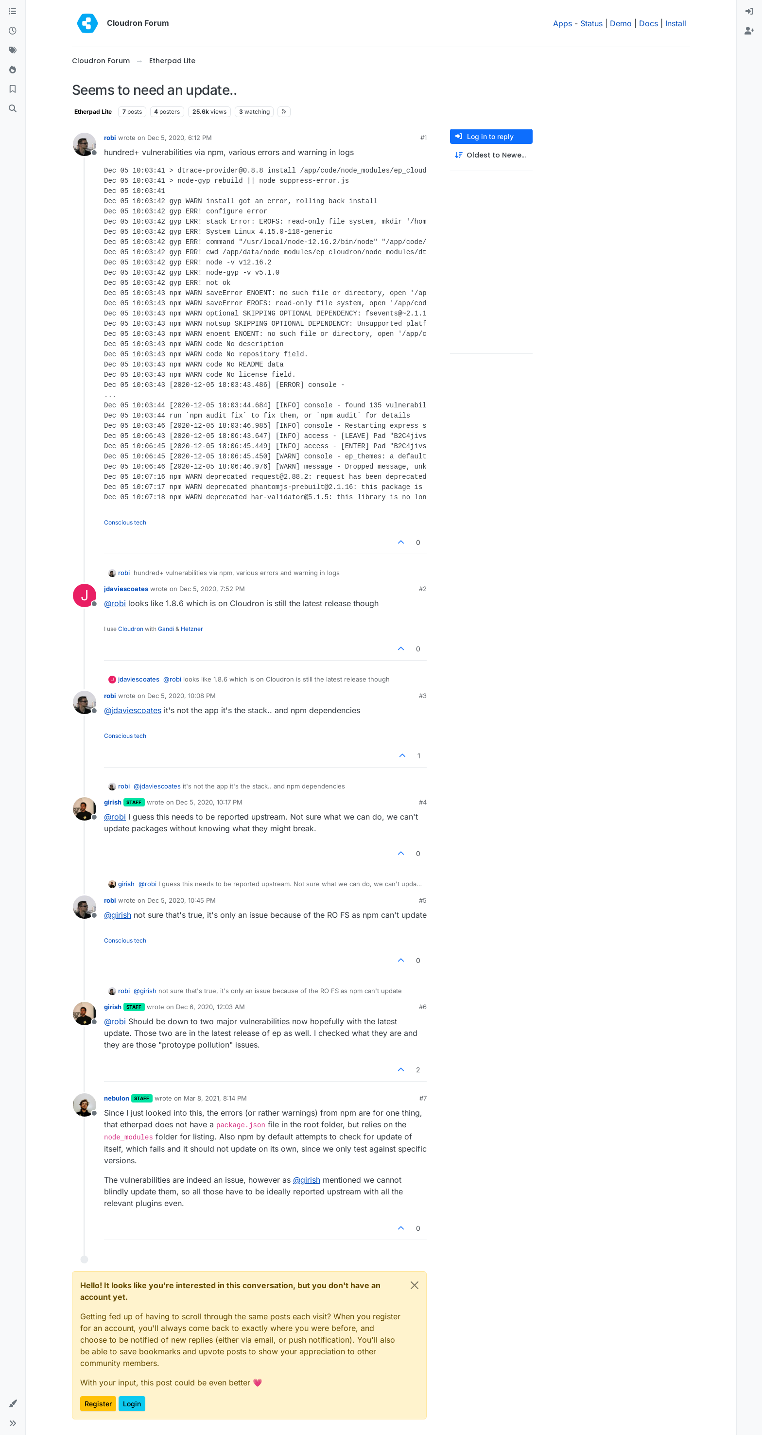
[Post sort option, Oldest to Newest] (491, 155)
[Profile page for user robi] (84, 144)
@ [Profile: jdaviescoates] (132, 710)
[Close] (414, 1285)
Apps (562, 23)
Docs (648, 23)
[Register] (749, 31)
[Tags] (12, 50)
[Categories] (12, 11)
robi (110, 137)
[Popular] (12, 70)
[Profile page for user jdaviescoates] (84, 595)
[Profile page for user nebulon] (84, 1105)
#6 (423, 1007)
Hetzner (192, 628)
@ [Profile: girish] (117, 915)
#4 (423, 802)
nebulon (116, 1098)
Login (132, 1404)
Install (675, 23)
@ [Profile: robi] (115, 603)
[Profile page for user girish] (84, 809)
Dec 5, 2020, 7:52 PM (212, 589)
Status (591, 23)
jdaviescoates (126, 589)
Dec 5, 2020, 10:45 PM (181, 900)
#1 (423, 137)
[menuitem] (749, 11)
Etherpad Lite (93, 111)
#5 (423, 900)
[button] (12, 1404)
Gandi (166, 628)
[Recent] (12, 31)
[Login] (749, 11)
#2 (423, 589)
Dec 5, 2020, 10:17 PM (209, 802)
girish (112, 802)
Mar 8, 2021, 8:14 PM (215, 1098)
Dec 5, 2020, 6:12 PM (179, 137)
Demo (621, 23)
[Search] (12, 109)
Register (98, 1404)
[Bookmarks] (12, 89)
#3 (423, 696)
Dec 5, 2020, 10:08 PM (181, 696)
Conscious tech (125, 522)
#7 (423, 1098)
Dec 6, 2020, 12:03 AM (210, 1007)
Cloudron (130, 628)
